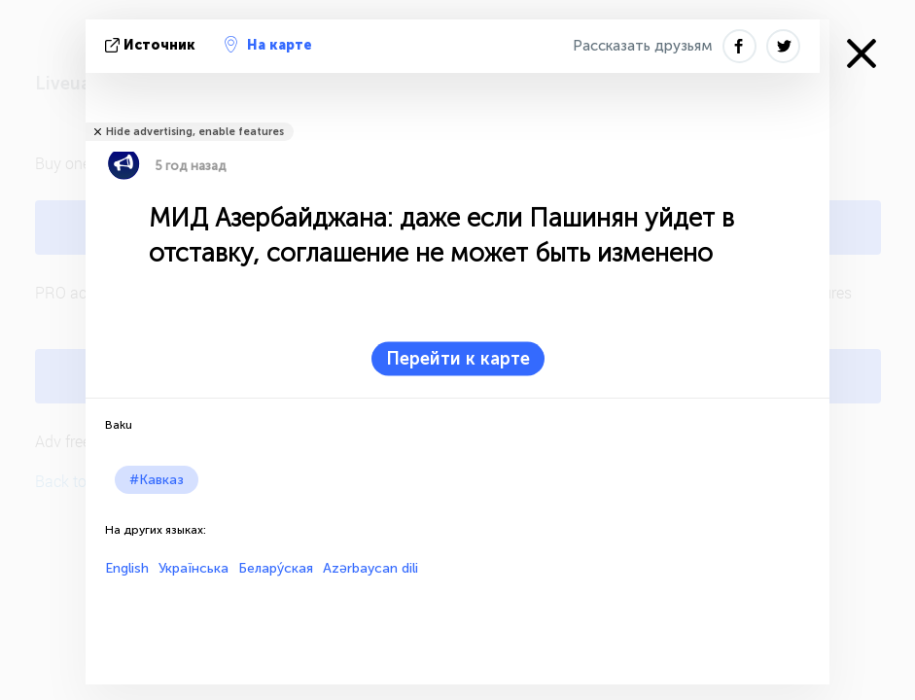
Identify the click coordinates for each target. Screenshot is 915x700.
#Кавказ (156, 480)
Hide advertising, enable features (195, 131)
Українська (193, 568)
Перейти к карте (458, 358)
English (127, 568)
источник (152, 45)
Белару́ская (275, 568)
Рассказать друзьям (643, 45)
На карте (268, 44)
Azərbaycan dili (370, 568)
